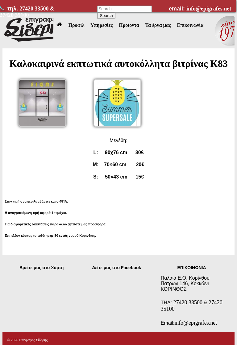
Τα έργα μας (158, 25)
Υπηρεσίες (101, 25)
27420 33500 (34, 9)
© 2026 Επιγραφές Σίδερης (27, 340)
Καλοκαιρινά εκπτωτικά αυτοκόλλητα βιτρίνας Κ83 (118, 63)
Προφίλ (76, 25)
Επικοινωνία (190, 25)
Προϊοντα (129, 25)
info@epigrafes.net (208, 9)
